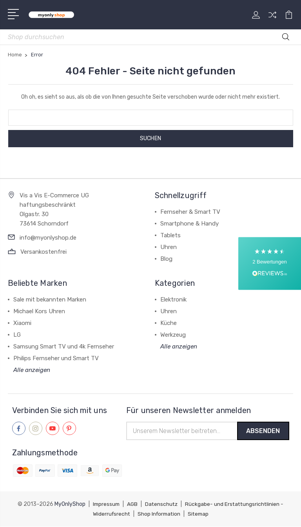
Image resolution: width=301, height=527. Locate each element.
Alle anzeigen (31, 370)
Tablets (170, 235)
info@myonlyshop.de (48, 237)
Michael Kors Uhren (39, 311)
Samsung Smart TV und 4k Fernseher (63, 346)
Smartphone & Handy (189, 223)
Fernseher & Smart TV (190, 211)
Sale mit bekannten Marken (49, 299)
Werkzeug (173, 334)
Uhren (168, 247)
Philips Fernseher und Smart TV (56, 358)
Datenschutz (163, 505)
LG (17, 334)
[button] (269, 263)
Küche (168, 323)
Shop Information (160, 514)
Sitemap (201, 514)
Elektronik (173, 299)
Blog (166, 258)
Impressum (106, 505)
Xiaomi (22, 323)
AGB (133, 505)
